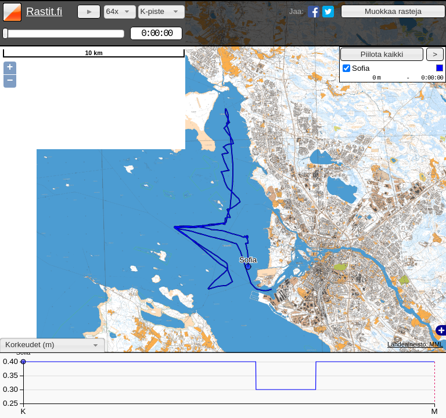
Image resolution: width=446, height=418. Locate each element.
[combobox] (120, 12)
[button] (393, 11)
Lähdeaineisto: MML (415, 344)
